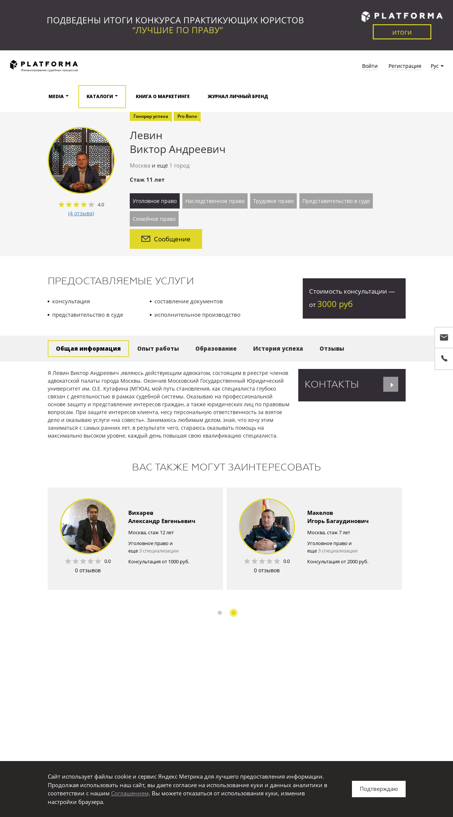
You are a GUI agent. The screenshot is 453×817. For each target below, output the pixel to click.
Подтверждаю (379, 788)
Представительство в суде (336, 200)
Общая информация (88, 348)
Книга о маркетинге (163, 96)
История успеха (278, 348)
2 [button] (233, 612)
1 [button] (220, 612)
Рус (435, 65)
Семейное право (154, 218)
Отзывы (332, 348)
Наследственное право (215, 200)
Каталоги (99, 96)
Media (56, 96)
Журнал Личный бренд (238, 96)
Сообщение (166, 239)
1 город (179, 165)
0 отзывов (88, 570)
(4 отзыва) (81, 213)
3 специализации (159, 550)
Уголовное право (155, 200)
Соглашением (130, 793)
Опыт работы (158, 348)
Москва (140, 165)
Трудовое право (273, 200)
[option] (135, 539)
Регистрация (404, 65)
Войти (370, 65)
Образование (216, 348)
